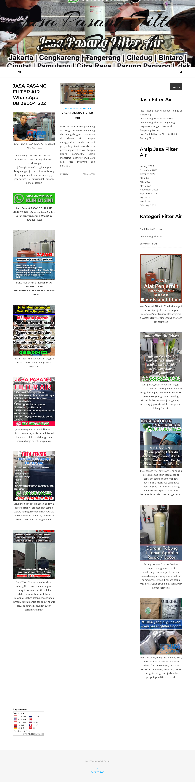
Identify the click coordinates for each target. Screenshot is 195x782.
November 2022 (149, 189)
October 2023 (147, 173)
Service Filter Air (148, 243)
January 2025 (147, 166)
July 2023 (145, 177)
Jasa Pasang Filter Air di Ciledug (156, 118)
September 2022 (149, 193)
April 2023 (145, 185)
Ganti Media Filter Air (151, 229)
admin (66, 173)
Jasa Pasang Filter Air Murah (97, 31)
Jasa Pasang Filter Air (77, 108)
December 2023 (149, 169)
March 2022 (146, 201)
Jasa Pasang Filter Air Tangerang (157, 122)
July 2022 (145, 197)
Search (176, 87)
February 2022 (148, 205)
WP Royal (104, 761)
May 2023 (145, 181)
